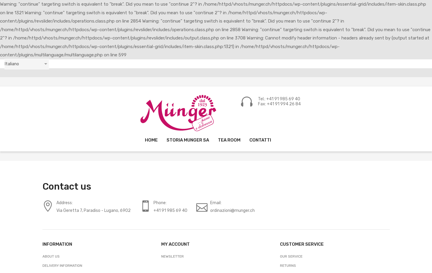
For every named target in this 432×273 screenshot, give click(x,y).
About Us (51, 256)
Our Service (291, 256)
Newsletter (172, 256)
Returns (288, 266)
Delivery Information (62, 266)
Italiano (12, 63)
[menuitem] (151, 140)
